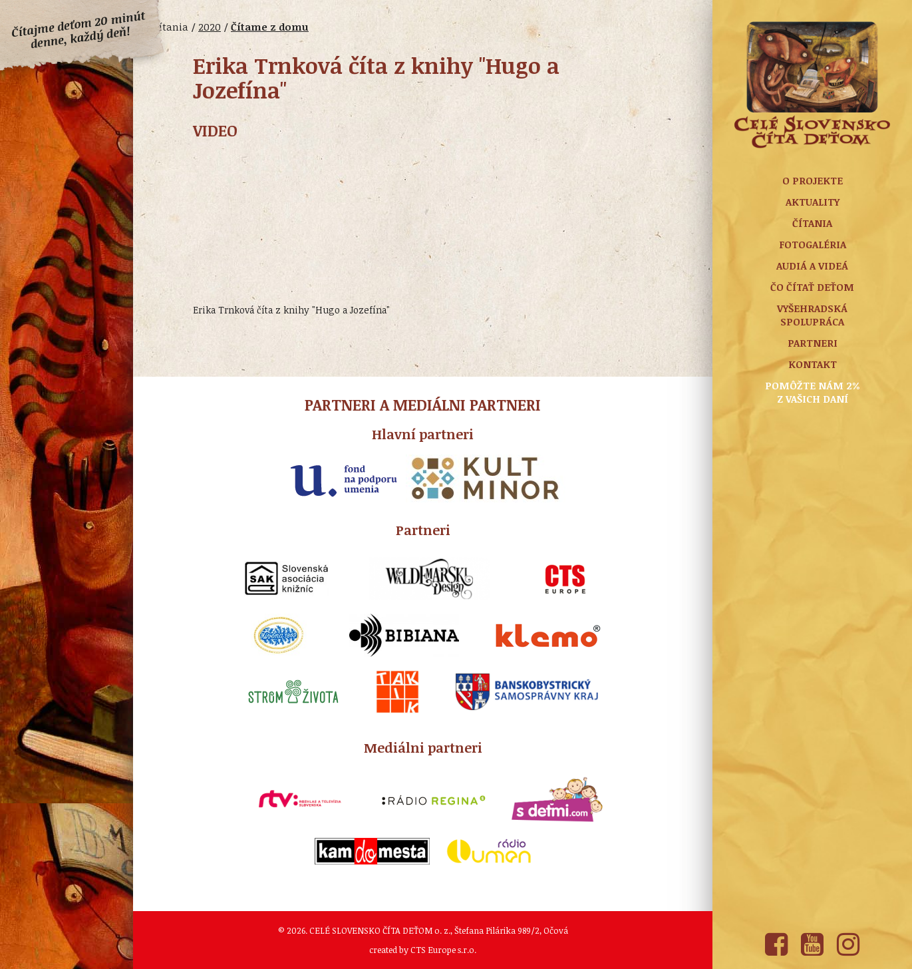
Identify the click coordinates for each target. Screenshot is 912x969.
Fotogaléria (812, 244)
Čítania (812, 223)
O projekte (812, 180)
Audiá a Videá (812, 265)
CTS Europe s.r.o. (443, 950)
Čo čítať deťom (812, 286)
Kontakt (812, 364)
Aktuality (812, 201)
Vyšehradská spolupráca (812, 314)
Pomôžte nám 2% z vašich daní (812, 392)
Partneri (812, 342)
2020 (209, 26)
